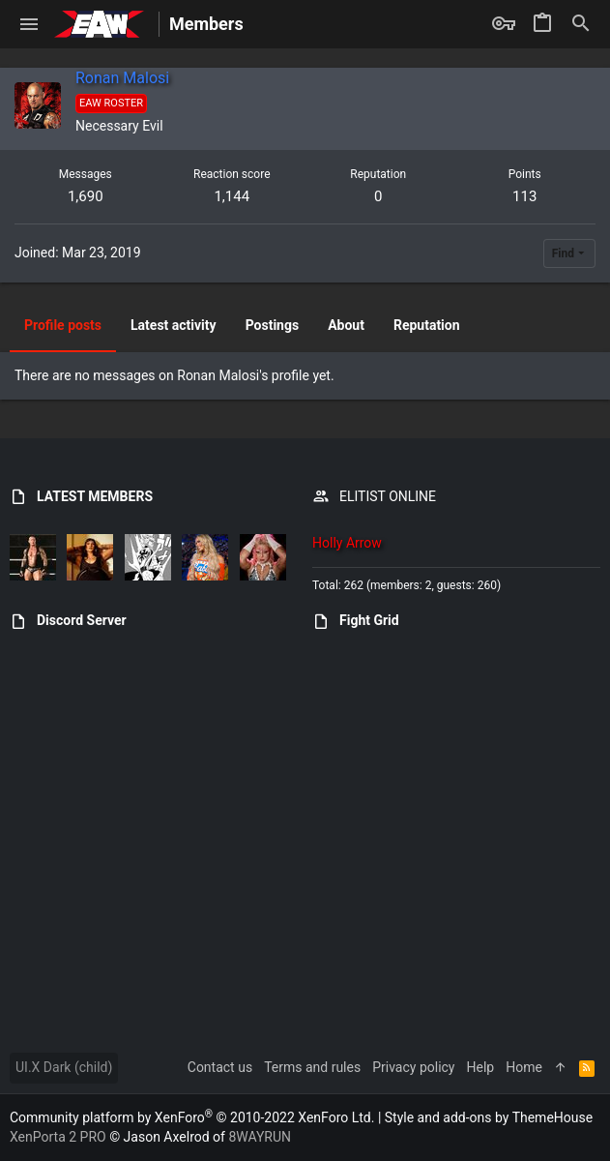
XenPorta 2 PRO (58, 1137)
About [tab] (346, 325)
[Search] (581, 24)
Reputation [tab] (426, 325)
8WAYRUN (259, 1137)
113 (524, 196)
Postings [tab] (273, 325)
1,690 (85, 196)
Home (524, 1067)
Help (481, 1067)
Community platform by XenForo (192, 1117)
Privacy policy (413, 1067)
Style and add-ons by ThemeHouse (489, 1117)
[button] (29, 24)
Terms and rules (312, 1067)
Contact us (220, 1067)
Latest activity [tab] (174, 325)
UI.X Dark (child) (63, 1067)
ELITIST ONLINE (387, 496)
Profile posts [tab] (63, 325)
